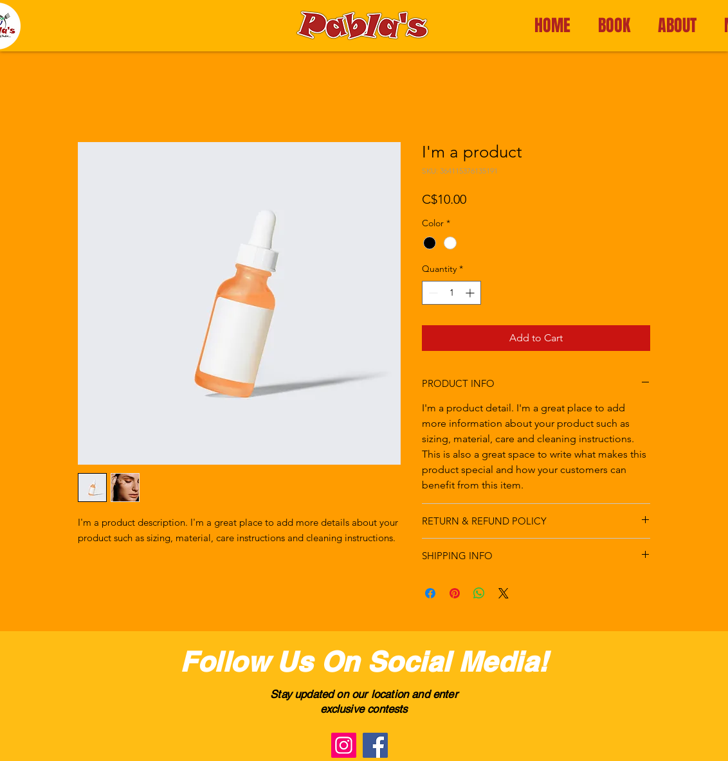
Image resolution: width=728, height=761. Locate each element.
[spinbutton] (451, 293)
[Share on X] (503, 593)
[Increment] (471, 293)
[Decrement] (432, 293)
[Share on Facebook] (430, 593)
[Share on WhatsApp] (479, 593)
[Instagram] (343, 745)
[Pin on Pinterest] (454, 593)
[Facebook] (375, 745)
